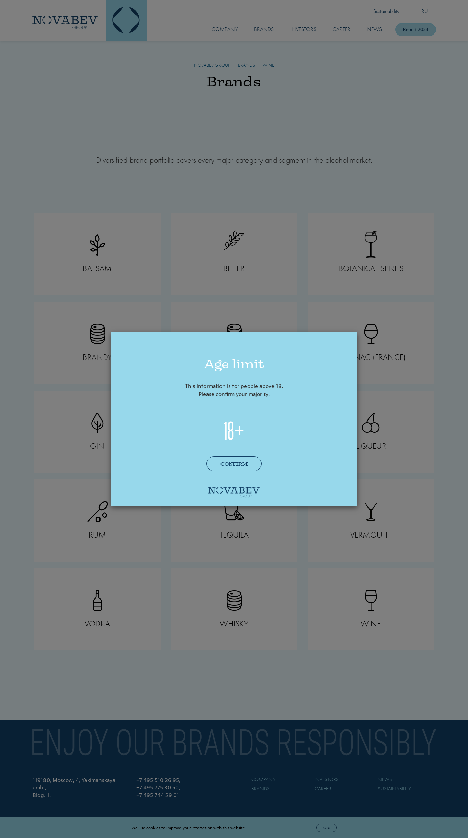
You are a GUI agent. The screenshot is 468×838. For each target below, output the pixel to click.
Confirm (234, 464)
